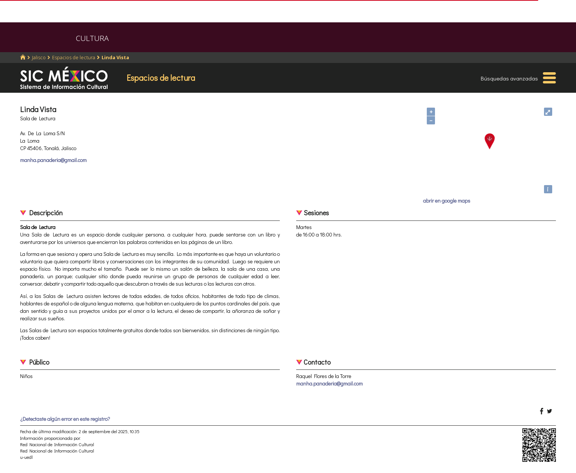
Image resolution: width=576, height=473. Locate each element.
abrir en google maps (446, 200)
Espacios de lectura (73, 57)
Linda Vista (115, 57)
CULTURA (92, 38)
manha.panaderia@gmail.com (53, 160)
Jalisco (39, 57)
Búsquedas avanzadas (509, 78)
